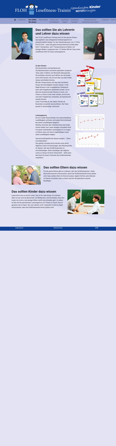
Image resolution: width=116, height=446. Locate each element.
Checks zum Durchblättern (54, 21)
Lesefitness (22, 20)
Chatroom (105, 20)
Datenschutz (58, 228)
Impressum (19, 228)
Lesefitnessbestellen (74, 21)
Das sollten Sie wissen (32, 21)
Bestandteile (43, 20)
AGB (96, 228)
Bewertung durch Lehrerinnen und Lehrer (90, 21)
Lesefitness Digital (65, 21)
